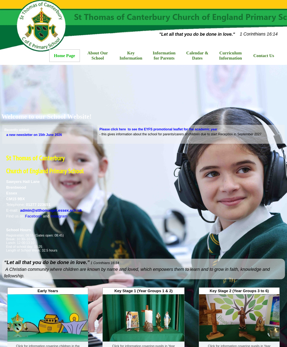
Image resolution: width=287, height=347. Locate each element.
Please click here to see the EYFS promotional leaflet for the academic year (158, 129)
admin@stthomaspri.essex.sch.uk (51, 210)
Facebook (33, 216)
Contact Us (263, 55)
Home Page (64, 55)
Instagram (58, 216)
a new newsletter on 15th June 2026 (34, 136)
